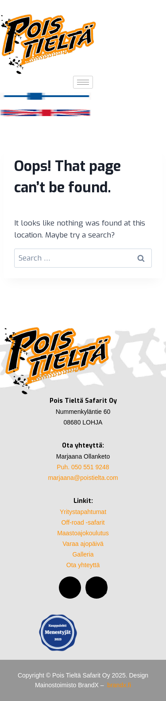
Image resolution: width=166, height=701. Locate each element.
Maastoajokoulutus (83, 533)
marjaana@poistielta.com (83, 477)
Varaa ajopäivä (82, 543)
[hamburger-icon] (83, 82)
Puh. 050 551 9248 (83, 467)
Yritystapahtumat (83, 511)
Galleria (82, 554)
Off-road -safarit (83, 522)
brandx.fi (119, 685)
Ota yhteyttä (83, 565)
